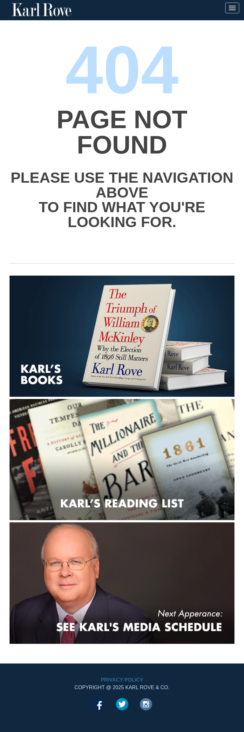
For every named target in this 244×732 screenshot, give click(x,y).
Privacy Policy (122, 680)
